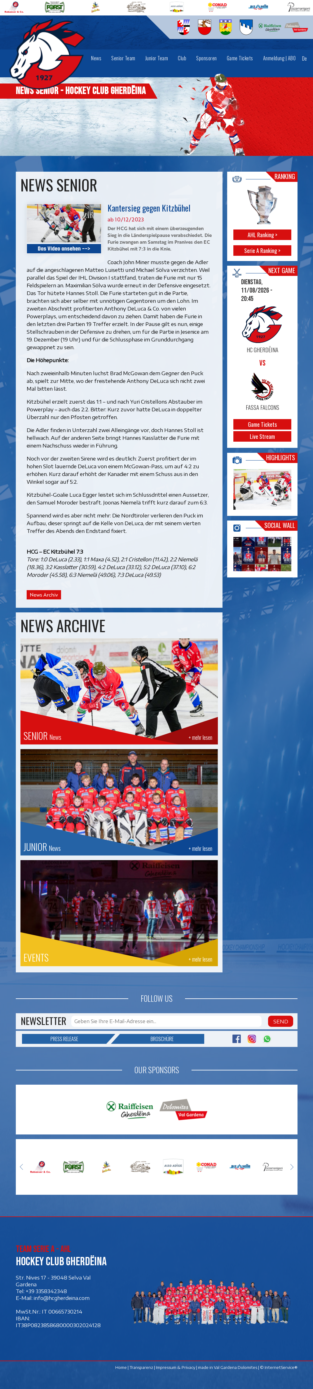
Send (280, 1021)
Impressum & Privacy (175, 1367)
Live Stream (262, 436)
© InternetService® (279, 1367)
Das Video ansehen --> (63, 248)
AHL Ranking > (262, 235)
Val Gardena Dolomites (235, 1367)
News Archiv (44, 594)
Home (121, 1367)
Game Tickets (262, 424)
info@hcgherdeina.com (62, 1297)
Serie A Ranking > (262, 251)
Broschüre (147, 1039)
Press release (78, 1039)
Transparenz (141, 1367)
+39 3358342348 (46, 1291)
